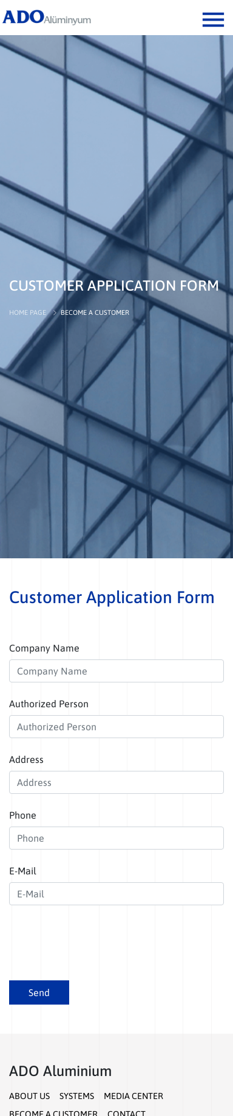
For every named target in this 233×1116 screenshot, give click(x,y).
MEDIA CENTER (133, 1096)
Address (26, 759)
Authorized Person (49, 703)
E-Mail (22, 870)
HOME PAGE (27, 312)
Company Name (44, 647)
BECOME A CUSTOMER (95, 312)
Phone (22, 815)
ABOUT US (29, 1096)
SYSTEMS (76, 1096)
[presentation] (101, 947)
